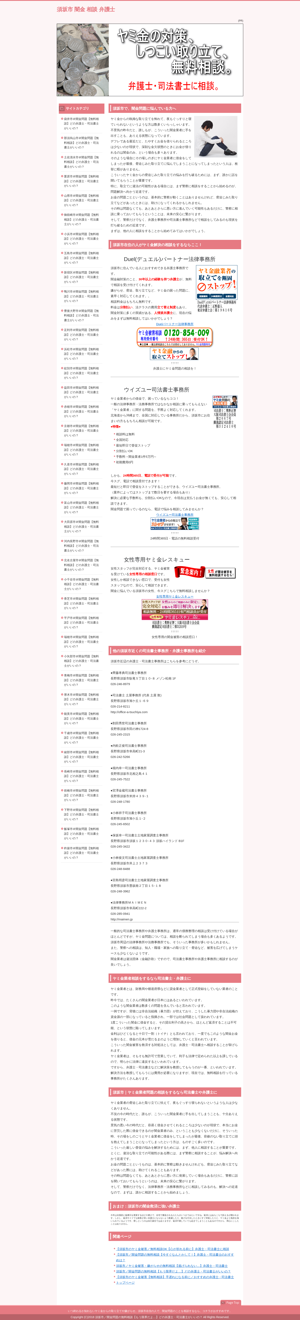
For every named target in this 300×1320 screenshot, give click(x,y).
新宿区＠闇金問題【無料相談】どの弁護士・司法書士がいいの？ (81, 277)
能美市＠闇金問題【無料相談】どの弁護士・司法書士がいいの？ (81, 718)
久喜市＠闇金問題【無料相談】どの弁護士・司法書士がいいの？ (81, 469)
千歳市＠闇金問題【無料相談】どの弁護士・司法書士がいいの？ (81, 737)
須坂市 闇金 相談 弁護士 (86, 9)
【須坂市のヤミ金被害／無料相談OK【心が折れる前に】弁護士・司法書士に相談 (172, 1249)
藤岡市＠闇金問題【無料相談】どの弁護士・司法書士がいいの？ (81, 488)
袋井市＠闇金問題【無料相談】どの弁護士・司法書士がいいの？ (81, 123)
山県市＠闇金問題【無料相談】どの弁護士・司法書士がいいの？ (81, 200)
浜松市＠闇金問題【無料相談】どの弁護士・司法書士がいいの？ (81, 354)
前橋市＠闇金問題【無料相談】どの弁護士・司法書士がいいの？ (81, 795)
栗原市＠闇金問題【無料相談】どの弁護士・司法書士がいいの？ (81, 181)
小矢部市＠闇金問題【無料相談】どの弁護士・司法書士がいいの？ (81, 661)
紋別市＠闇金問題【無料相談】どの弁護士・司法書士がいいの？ (81, 373)
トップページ (125, 1282)
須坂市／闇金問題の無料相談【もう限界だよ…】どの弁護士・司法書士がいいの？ (173, 1271)
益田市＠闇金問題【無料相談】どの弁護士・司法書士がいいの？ (81, 392)
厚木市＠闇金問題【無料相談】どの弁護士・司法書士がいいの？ (81, 699)
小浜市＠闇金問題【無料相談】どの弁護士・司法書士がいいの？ (81, 238)
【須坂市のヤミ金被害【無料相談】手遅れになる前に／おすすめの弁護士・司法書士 (175, 1277)
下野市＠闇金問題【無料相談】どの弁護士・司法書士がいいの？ (81, 814)
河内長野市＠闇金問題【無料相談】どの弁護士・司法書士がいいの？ (81, 545)
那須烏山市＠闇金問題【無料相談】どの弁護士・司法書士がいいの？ (81, 142)
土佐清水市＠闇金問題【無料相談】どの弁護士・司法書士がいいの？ (81, 162)
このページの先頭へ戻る (230, 1303)
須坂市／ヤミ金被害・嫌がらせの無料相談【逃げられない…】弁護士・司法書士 (172, 1266)
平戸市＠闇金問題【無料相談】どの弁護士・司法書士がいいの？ (81, 622)
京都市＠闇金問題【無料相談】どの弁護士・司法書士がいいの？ (81, 430)
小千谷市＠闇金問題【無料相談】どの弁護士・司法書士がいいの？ (81, 584)
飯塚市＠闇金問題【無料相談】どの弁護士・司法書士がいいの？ (81, 833)
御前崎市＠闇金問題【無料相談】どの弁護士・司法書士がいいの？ (81, 219)
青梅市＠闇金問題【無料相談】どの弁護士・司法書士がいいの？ (81, 680)
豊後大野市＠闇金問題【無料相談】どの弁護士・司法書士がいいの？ (81, 315)
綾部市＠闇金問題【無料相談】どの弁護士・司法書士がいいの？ (81, 756)
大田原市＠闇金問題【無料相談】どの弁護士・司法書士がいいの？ (81, 526)
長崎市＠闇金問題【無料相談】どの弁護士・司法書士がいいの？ (81, 776)
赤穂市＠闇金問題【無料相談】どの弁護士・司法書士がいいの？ (81, 411)
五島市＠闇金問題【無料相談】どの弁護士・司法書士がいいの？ (81, 257)
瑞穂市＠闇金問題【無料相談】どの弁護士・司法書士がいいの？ (81, 449)
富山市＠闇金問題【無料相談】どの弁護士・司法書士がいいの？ (81, 507)
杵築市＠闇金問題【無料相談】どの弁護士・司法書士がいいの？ (81, 853)
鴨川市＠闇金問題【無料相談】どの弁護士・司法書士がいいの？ (81, 296)
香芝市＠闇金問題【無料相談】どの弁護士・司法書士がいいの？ (81, 603)
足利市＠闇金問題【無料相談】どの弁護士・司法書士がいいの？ (81, 334)
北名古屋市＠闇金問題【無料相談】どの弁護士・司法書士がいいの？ (81, 565)
